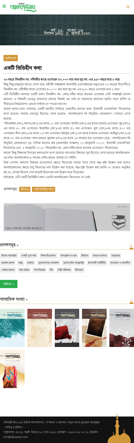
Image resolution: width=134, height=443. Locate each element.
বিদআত (79, 270)
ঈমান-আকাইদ (9, 255)
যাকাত (30, 263)
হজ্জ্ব (21, 263)
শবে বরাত (24, 270)
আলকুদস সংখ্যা (68, 255)
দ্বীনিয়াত (25, 189)
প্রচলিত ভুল (10, 58)
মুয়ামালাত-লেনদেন (48, 263)
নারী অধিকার (64, 270)
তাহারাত (115, 255)
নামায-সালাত (100, 255)
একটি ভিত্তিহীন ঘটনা (43, 189)
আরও (8, 284)
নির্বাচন (84, 255)
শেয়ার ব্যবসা (7, 270)
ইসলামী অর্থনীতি (97, 263)
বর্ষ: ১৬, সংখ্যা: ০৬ (67, 30)
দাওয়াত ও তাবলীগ (120, 263)
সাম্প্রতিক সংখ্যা (14, 299)
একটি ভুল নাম (28, 255)
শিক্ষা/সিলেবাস (48, 255)
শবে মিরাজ (39, 270)
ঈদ (51, 270)
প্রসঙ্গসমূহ (9, 244)
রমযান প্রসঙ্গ (7, 263)
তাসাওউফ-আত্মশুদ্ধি (73, 263)
